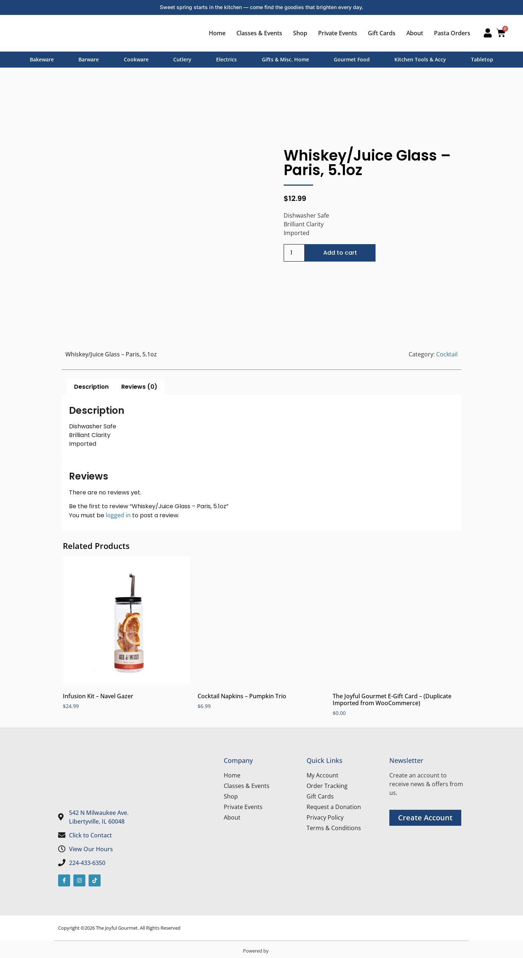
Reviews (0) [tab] (139, 387)
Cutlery (182, 59)
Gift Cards (379, 33)
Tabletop (482, 59)
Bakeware (42, 59)
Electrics (226, 59)
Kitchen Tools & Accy (420, 59)
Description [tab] (91, 387)
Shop (297, 33)
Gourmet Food (352, 59)
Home (214, 33)
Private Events (334, 33)
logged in (118, 515)
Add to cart (340, 252)
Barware (88, 59)
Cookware (136, 59)
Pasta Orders (449, 33)
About (412, 33)
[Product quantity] (294, 253)
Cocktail (447, 354)
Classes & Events (256, 33)
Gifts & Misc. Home (285, 59)
